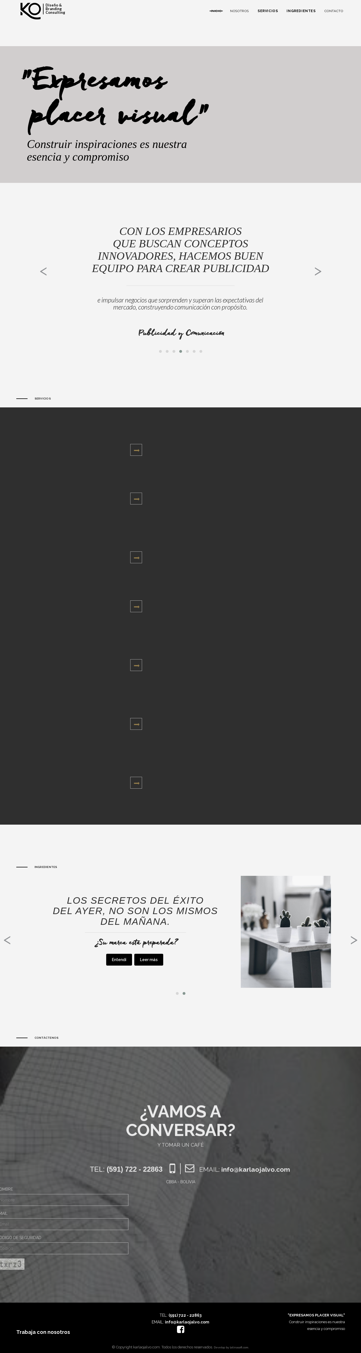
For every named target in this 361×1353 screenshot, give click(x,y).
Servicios (268, 11)
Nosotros (239, 11)
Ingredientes (301, 11)
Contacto (333, 11)
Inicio (216, 11)
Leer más (149, 959)
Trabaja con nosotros (43, 1332)
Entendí (119, 959)
